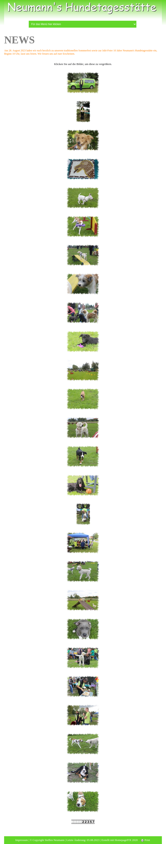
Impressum (21, 840)
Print (145, 840)
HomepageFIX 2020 (126, 840)
